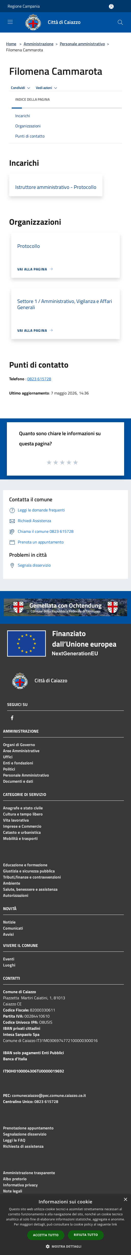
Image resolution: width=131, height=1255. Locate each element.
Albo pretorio (15, 1179)
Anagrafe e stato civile (23, 808)
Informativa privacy (20, 1185)
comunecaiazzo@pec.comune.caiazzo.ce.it (49, 1095)
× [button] (125, 1200)
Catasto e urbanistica (22, 832)
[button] (66, 1246)
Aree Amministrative (21, 751)
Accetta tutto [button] (46, 1235)
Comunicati (13, 928)
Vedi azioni (47, 88)
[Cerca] (120, 22)
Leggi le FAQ (14, 1140)
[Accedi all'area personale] (111, 6)
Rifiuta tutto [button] (86, 1235)
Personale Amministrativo (26, 775)
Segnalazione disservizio (25, 1134)
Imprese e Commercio (22, 826)
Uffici (7, 757)
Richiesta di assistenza (23, 1146)
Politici (9, 769)
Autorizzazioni (15, 895)
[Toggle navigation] (10, 22)
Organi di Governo (19, 745)
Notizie (9, 922)
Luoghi (9, 965)
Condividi (21, 88)
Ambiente (11, 883)
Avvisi (8, 934)
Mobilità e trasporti (20, 838)
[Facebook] (12, 718)
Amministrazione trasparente (29, 1173)
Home (11, 44)
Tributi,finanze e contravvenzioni (32, 877)
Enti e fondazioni (18, 763)
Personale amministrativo (82, 44)
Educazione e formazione (25, 865)
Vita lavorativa (16, 820)
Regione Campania (24, 6)
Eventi (8, 959)
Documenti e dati (18, 781)
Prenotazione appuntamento (28, 1128)
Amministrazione (38, 44)
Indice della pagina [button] (32, 99)
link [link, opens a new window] (114, 1224)
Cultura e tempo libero (23, 814)
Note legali (12, 1191)
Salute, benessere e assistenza (30, 889)
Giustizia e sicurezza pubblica (29, 871)
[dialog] (65, 1224)
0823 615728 (39, 379)
